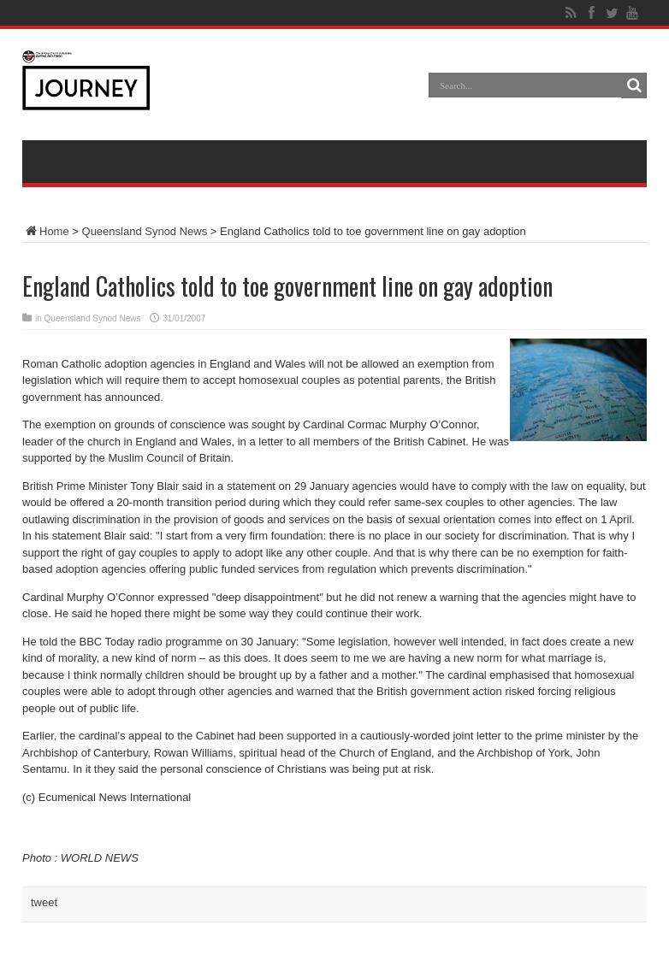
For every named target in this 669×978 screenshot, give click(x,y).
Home (45, 231)
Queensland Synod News (145, 231)
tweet (44, 902)
